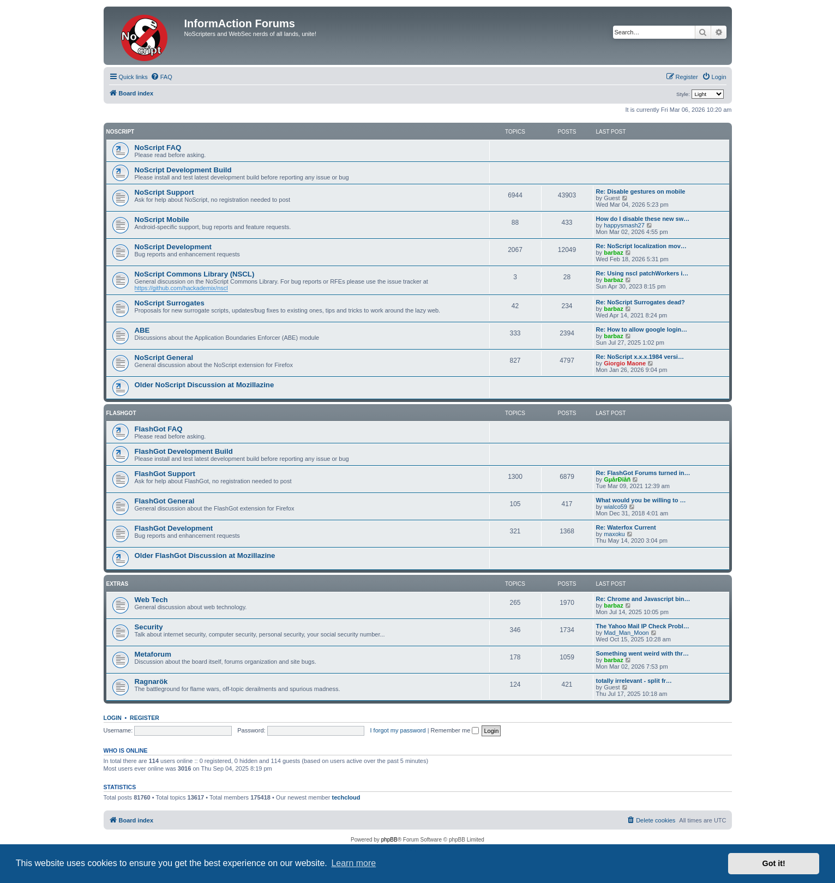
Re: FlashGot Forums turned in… (643, 473)
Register (144, 717)
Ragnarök (151, 681)
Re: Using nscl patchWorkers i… (642, 273)
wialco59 (615, 506)
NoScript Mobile (162, 219)
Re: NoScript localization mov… (641, 246)
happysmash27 (624, 225)
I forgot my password (398, 730)
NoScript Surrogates (170, 303)
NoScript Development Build (183, 170)
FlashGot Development (174, 528)
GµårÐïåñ (617, 479)
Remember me (455, 730)
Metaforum (153, 654)
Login (113, 717)
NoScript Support (164, 192)
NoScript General (164, 357)
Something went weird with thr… (642, 653)
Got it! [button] (773, 863)
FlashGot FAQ (159, 429)
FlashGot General (165, 501)
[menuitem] (161, 76)
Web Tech (151, 600)
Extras (117, 584)
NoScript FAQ (158, 147)
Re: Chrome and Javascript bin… (643, 599)
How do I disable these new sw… (643, 218)
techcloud (346, 797)
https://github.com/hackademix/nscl (181, 288)
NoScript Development (173, 247)
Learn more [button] (353, 863)
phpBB (389, 840)
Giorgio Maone (625, 363)
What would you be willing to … (641, 500)
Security (149, 627)
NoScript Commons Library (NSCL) (195, 274)
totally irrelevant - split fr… (634, 680)
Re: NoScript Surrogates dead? (640, 302)
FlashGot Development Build (184, 451)
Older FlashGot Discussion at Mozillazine (205, 555)
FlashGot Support (165, 474)
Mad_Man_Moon (626, 632)
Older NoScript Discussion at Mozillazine (204, 385)
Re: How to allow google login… (641, 329)
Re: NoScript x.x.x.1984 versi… (640, 356)
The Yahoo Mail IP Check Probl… (642, 626)
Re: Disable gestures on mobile (641, 191)
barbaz (613, 252)
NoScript (120, 132)
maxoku (614, 534)
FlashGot (121, 413)
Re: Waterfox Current (626, 527)
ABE (142, 330)
